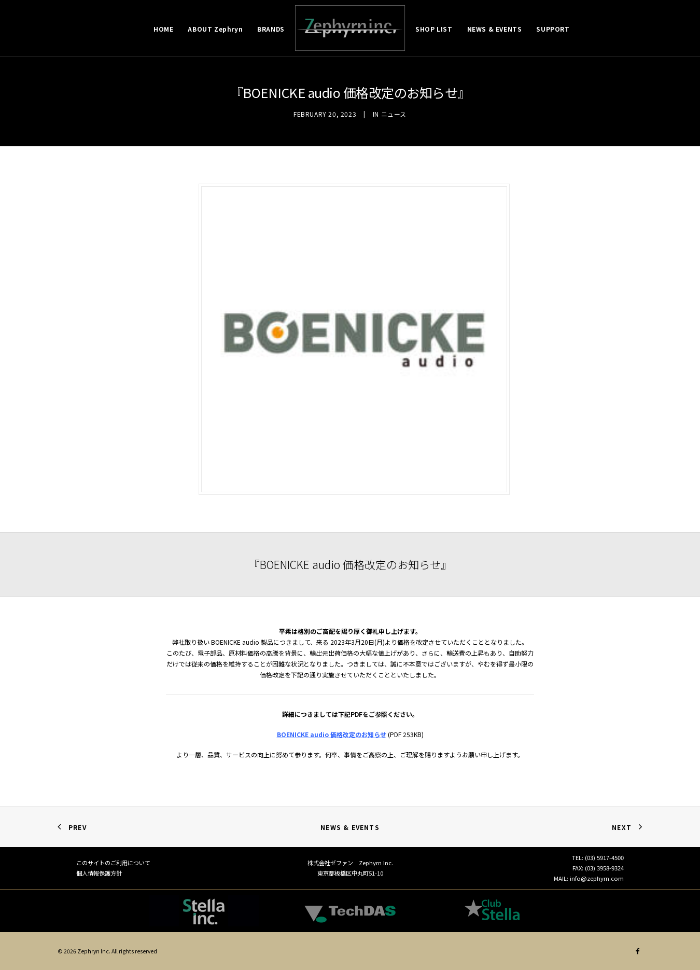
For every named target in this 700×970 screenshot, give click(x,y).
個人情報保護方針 (99, 873)
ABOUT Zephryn (215, 28)
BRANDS (271, 28)
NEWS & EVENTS (494, 28)
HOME (163, 28)
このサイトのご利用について (113, 862)
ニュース (394, 113)
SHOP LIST (433, 28)
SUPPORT (552, 28)
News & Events (350, 827)
